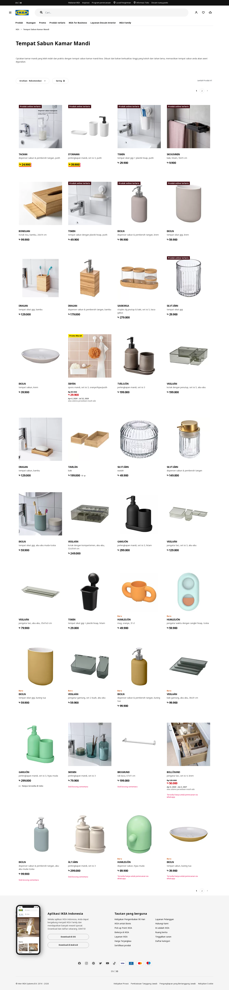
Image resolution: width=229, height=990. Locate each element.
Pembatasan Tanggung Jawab (144, 983)
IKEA (17, 29)
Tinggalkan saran (163, 936)
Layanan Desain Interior (103, 22)
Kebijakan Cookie (205, 983)
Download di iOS (68, 937)
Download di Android (68, 945)
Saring (60, 81)
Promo (42, 22)
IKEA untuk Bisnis (122, 923)
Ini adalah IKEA (162, 927)
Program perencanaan (101, 2)
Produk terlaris (57, 22)
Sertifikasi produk (122, 945)
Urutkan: (30, 81)
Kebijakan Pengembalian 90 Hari (129, 919)
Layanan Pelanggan (164, 919)
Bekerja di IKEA (121, 932)
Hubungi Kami (161, 923)
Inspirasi (86, 2)
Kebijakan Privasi (121, 983)
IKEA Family (125, 22)
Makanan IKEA (74, 2)
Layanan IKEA (120, 936)
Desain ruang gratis (159, 2)
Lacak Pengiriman (123, 2)
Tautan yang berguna (130, 913)
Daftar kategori (162, 941)
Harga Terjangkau (122, 941)
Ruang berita (161, 932)
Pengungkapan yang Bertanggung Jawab (178, 983)
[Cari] (117, 12)
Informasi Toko (142, 2)
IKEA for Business (78, 22)
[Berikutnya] (207, 90)
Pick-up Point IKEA (123, 927)
